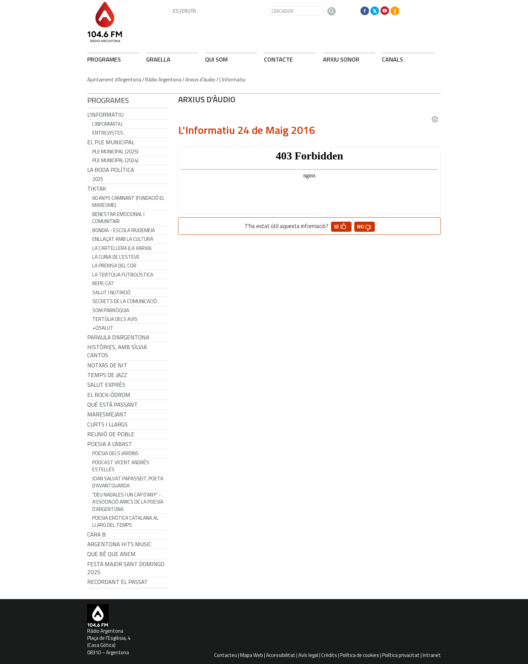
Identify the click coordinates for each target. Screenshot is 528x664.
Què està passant (112, 404)
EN (185, 11)
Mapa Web (251, 655)
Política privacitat (401, 655)
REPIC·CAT (103, 283)
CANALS (392, 59)
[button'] (341, 227)
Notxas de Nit (107, 365)
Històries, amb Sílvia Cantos (117, 351)
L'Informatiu (232, 79)
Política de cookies (359, 655)
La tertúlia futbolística (122, 275)
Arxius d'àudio (200, 79)
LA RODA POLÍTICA (110, 169)
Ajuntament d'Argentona (114, 79)
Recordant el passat (117, 582)
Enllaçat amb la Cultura (122, 239)
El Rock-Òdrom (108, 395)
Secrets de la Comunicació (124, 301)
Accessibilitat (280, 655)
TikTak (96, 188)
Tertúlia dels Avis (114, 319)
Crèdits (329, 655)
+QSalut (102, 328)
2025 (97, 179)
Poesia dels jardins (115, 453)
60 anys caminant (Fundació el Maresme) (128, 201)
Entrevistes (107, 133)
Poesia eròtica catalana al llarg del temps (125, 521)
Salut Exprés (106, 384)
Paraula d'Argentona (118, 337)
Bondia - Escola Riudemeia (123, 230)
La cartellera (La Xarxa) (122, 248)
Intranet (432, 655)
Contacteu (225, 655)
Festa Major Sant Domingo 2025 (125, 568)
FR (193, 11)
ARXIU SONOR (341, 59)
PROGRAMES (104, 59)
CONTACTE (278, 59)
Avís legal (308, 655)
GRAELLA (158, 59)
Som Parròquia (110, 310)
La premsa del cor (114, 265)
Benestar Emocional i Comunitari (118, 217)
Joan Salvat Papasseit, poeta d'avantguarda (127, 482)
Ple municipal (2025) (115, 151)
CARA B (96, 534)
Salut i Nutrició (111, 292)
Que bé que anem (111, 554)
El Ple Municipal (110, 142)
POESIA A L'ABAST (109, 444)
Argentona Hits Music (119, 544)
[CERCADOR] (296, 10)
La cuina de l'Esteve (116, 257)
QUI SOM (216, 59)
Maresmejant (107, 414)
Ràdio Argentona (163, 79)
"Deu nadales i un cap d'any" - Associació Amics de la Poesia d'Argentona (127, 502)
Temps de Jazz (107, 375)
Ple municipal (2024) (115, 160)
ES (176, 11)
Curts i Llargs (107, 424)
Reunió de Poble (110, 434)
